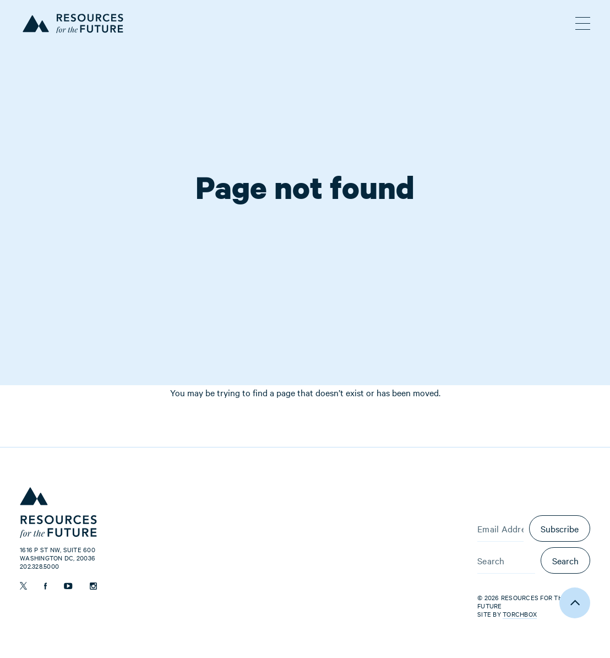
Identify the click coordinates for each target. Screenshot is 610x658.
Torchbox (520, 614)
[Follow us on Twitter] (23, 585)
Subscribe (560, 528)
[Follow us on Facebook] (45, 586)
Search (565, 560)
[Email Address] (500, 528)
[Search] (506, 560)
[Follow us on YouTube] (68, 586)
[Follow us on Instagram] (93, 586)
